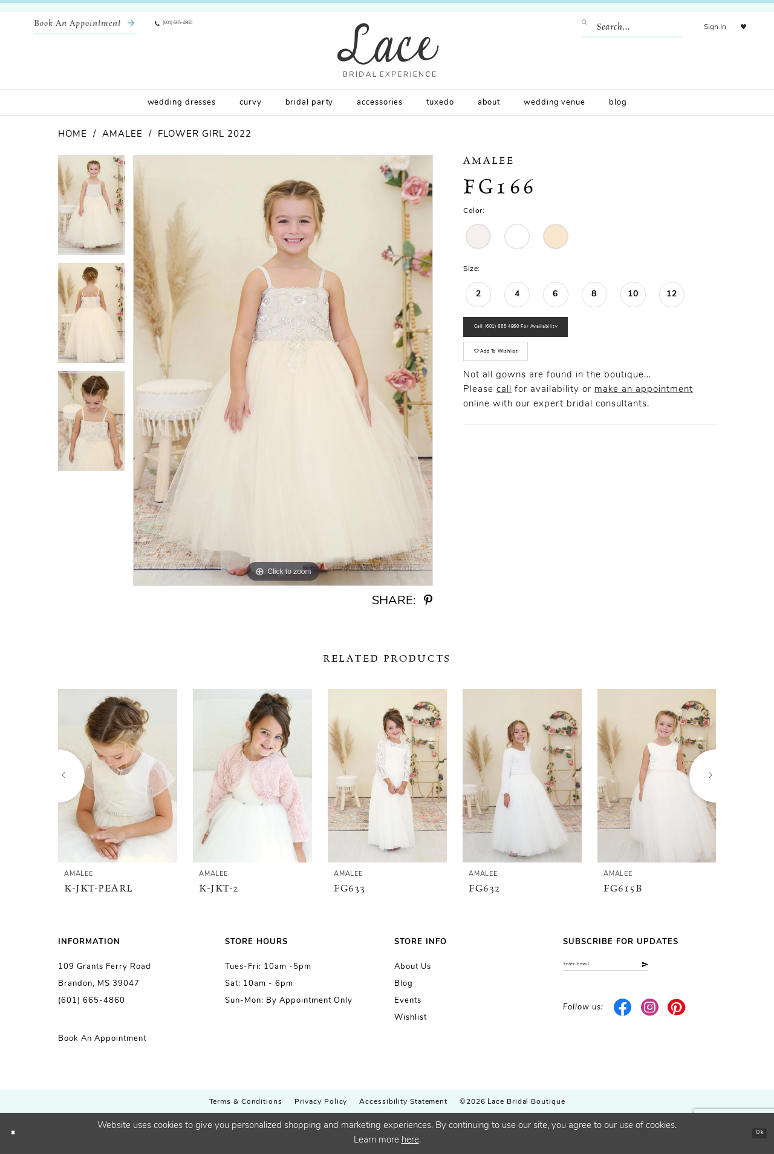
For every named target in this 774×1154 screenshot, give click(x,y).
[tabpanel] (91, 209)
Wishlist (410, 1018)
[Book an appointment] (84, 27)
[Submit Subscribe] (705, 969)
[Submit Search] (576, 27)
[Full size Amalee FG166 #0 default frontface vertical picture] (283, 370)
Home (72, 134)
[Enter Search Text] (619, 27)
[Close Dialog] (18, 1133)
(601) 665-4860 (91, 1001)
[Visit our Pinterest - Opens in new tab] (677, 1017)
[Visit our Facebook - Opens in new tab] (623, 1017)
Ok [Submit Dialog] (754, 1133)
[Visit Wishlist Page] (737, 27)
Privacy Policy (321, 1102)
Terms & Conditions (245, 1102)
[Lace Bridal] (388, 50)
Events (407, 1001)
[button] (703, 27)
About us (412, 967)
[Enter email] (639, 969)
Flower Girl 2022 (205, 134)
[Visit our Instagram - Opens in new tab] (650, 1017)
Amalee (122, 134)
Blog (403, 984)
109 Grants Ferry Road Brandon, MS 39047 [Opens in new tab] (104, 975)
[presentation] (117, 775)
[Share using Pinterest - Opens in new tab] (428, 600)
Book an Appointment (102, 1039)
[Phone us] (191, 27)
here (410, 1140)
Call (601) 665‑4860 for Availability (557, 338)
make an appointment (643, 426)
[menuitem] (84, 27)
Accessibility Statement (403, 1102)
